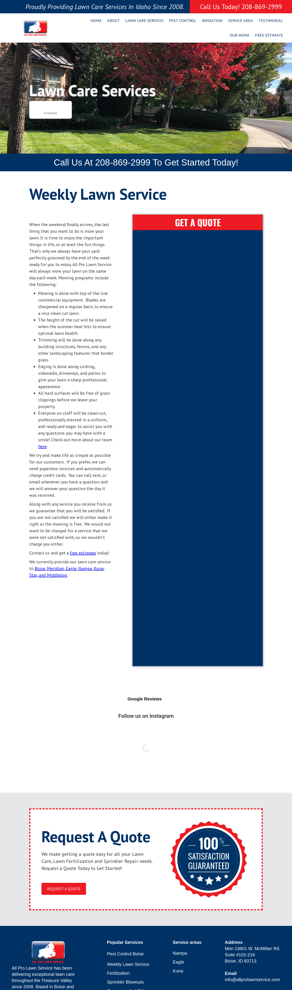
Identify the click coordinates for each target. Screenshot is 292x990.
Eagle (178, 962)
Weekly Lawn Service (128, 964)
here (42, 446)
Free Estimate (269, 35)
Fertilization (118, 973)
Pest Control (182, 20)
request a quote (63, 888)
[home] (35, 28)
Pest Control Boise (125, 953)
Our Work (239, 35)
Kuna (178, 971)
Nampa (180, 953)
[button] (112, 20)
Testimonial (270, 20)
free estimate (83, 553)
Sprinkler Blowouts (125, 982)
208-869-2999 (122, 162)
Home (96, 20)
